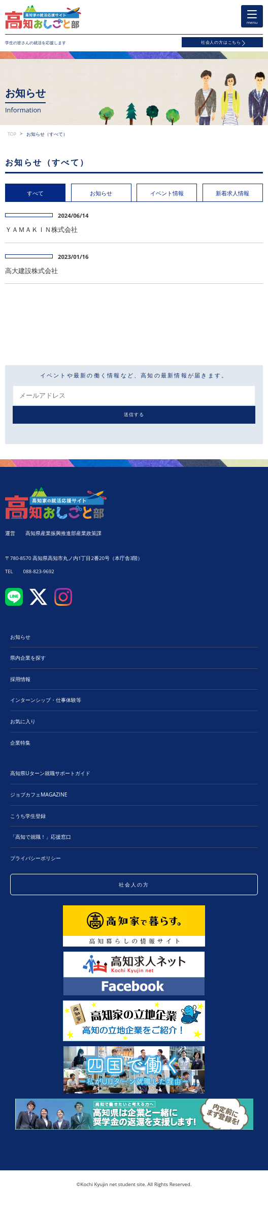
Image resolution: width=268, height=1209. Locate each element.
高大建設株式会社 (31, 270)
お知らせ (101, 193)
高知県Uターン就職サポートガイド (50, 773)
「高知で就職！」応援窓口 (40, 836)
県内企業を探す (28, 657)
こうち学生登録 (28, 815)
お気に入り (23, 721)
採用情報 (20, 679)
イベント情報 (167, 193)
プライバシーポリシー (35, 858)
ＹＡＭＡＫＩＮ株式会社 (41, 229)
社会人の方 (134, 884)
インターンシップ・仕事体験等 (45, 699)
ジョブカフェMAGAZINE (39, 794)
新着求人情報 (232, 193)
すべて (35, 193)
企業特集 (20, 742)
